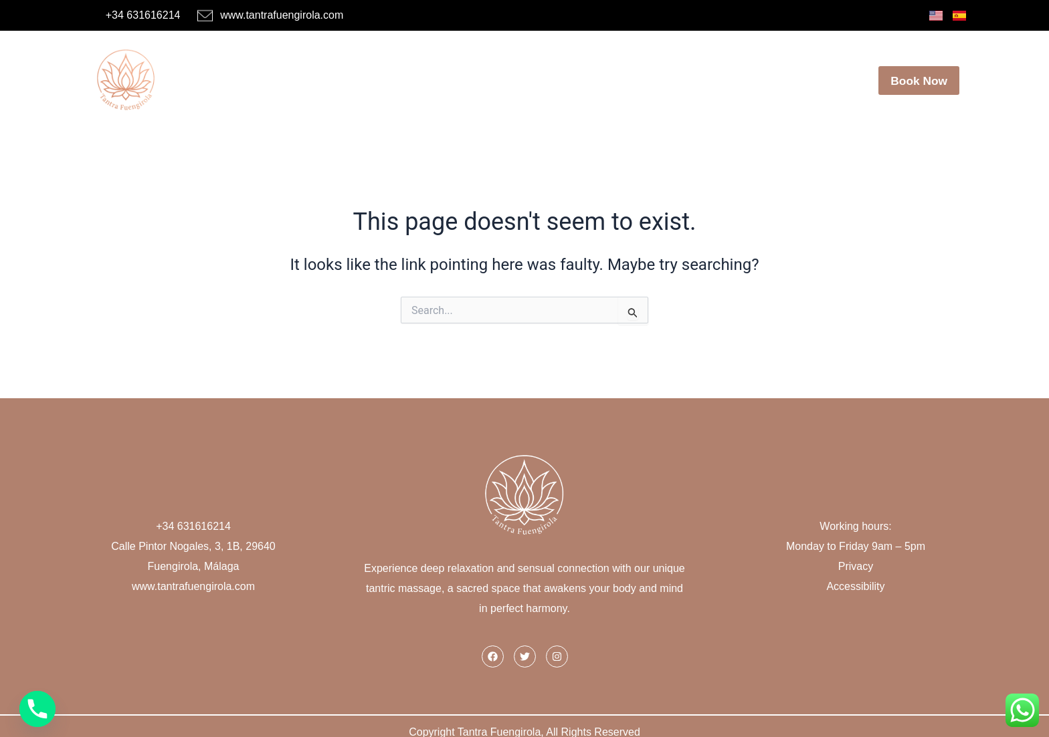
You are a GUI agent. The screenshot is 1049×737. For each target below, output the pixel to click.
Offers (597, 73)
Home (337, 73)
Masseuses (415, 73)
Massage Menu (515, 73)
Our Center (671, 73)
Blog (741, 73)
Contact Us (811, 73)
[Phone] (37, 709)
